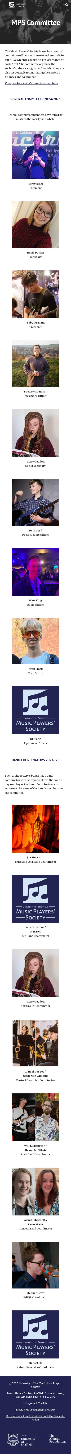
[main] (35, 22)
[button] (4, 5)
